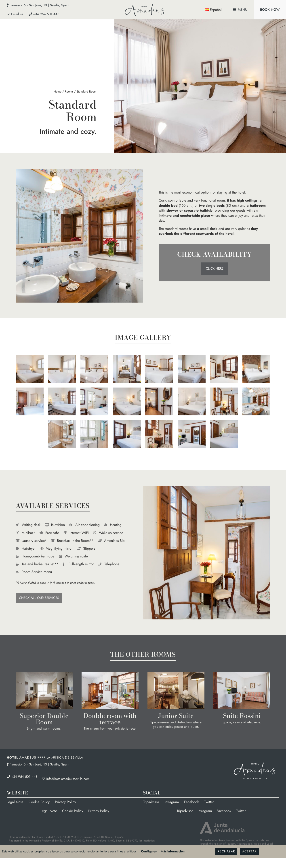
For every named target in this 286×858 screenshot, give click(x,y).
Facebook (191, 801)
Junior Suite (176, 715)
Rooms (69, 91)
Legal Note (15, 801)
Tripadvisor (151, 801)
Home (57, 91)
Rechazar (226, 851)
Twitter (209, 801)
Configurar (149, 851)
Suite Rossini (242, 715)
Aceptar (249, 851)
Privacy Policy (65, 801)
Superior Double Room (44, 719)
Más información (173, 851)
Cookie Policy (39, 801)
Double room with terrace (110, 719)
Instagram (171, 801)
